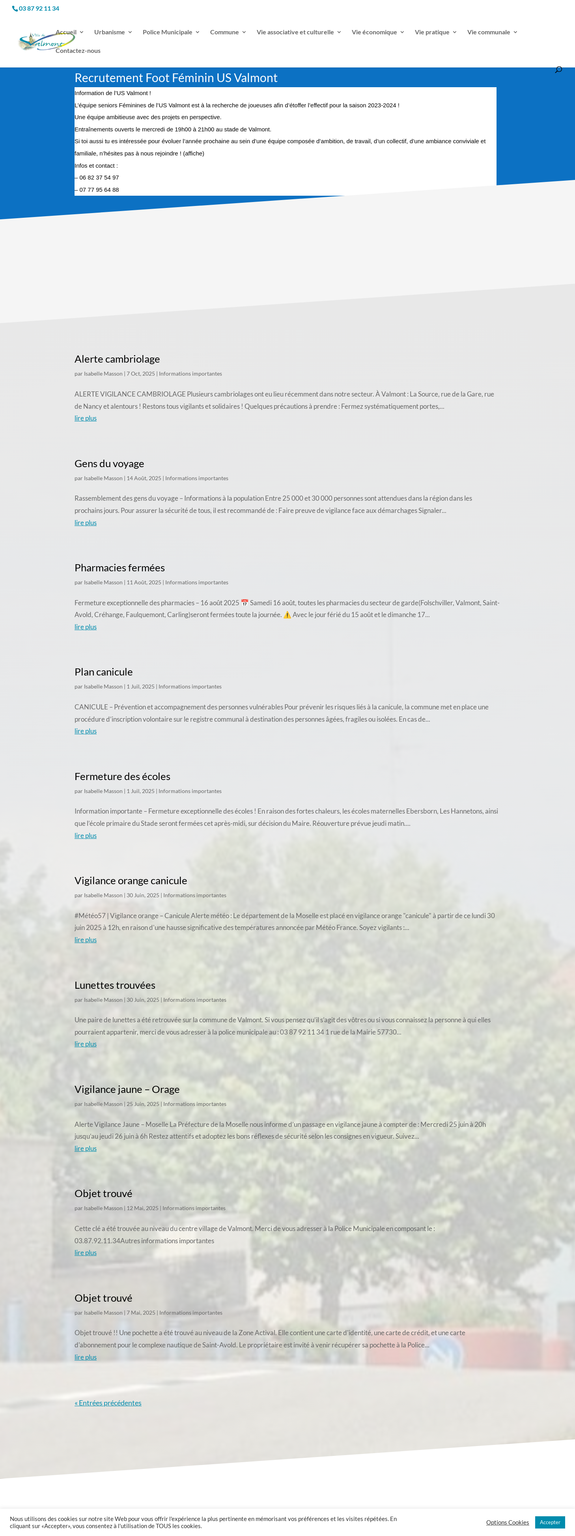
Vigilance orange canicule (131, 880)
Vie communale (488, 32)
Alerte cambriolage (117, 358)
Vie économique (374, 32)
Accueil (66, 32)
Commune (224, 32)
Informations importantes (190, 373)
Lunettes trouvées (115, 984)
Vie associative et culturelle (295, 32)
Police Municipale (167, 32)
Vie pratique (432, 32)
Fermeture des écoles (122, 776)
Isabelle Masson (103, 373)
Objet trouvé (104, 1193)
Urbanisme (109, 32)
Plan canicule (104, 671)
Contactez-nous (78, 51)
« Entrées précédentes (108, 1402)
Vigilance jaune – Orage (127, 1089)
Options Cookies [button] (507, 1522)
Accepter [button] (550, 1522)
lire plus (86, 418)
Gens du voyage (109, 463)
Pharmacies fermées (120, 567)
